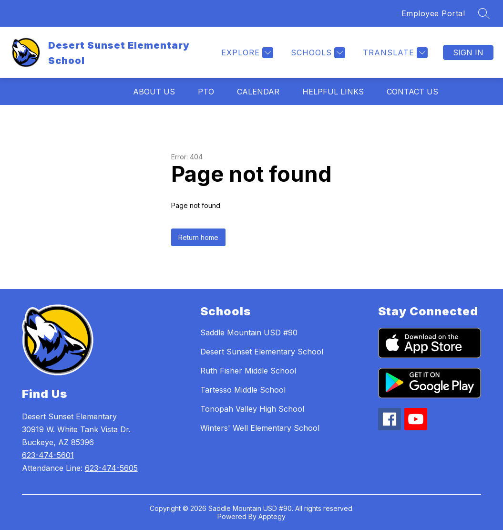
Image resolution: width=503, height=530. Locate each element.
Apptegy (272, 516)
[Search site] (484, 13)
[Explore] (246, 53)
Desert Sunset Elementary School (261, 351)
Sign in (468, 52)
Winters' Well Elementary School (259, 428)
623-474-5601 (48, 455)
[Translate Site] (394, 53)
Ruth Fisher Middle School (248, 370)
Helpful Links (333, 91)
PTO (206, 91)
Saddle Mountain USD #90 (249, 332)
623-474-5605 (111, 468)
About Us (154, 91)
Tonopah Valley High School (252, 409)
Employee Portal (433, 13)
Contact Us (412, 91)
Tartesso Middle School (243, 390)
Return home (198, 237)
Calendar (258, 91)
